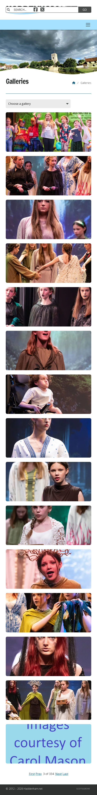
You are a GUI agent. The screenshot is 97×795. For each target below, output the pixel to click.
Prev (39, 774)
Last (65, 774)
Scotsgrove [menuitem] (83, 788)
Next (58, 774)
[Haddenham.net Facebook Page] (36, 10)
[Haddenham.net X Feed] (42, 10)
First (32, 774)
